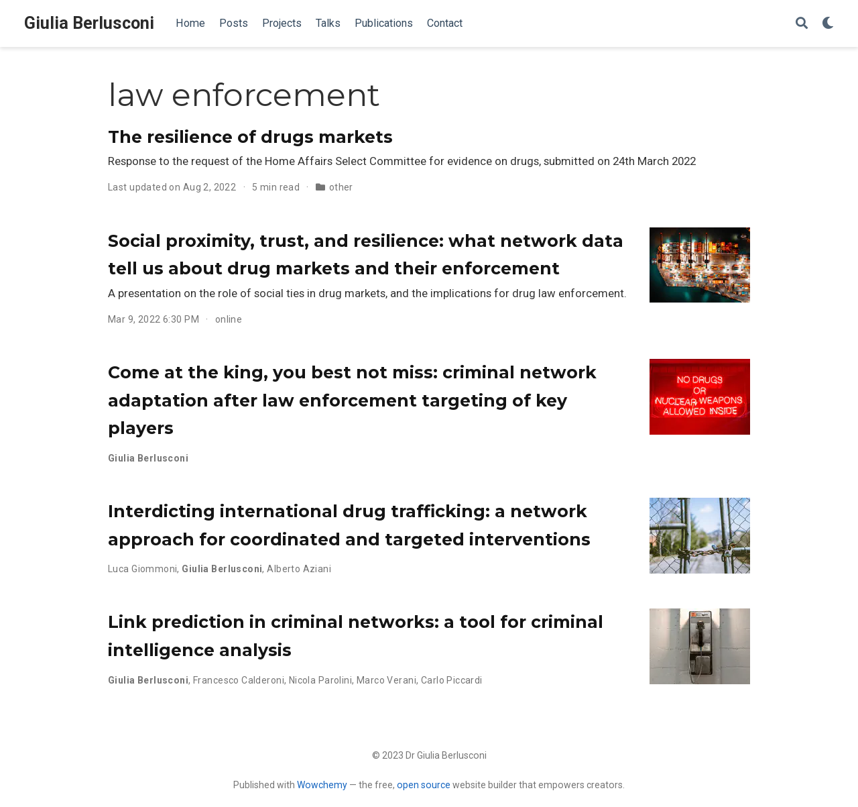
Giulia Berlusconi (89, 23)
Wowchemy (322, 784)
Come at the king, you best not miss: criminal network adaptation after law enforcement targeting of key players (352, 400)
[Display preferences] (828, 24)
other (341, 187)
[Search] (802, 24)
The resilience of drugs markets (250, 137)
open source (423, 784)
